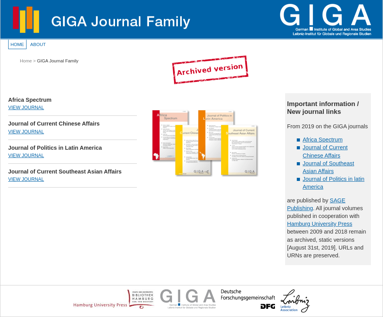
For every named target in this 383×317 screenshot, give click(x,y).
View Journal (26, 107)
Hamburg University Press (319, 224)
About (38, 44)
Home (17, 44)
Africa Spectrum (322, 139)
